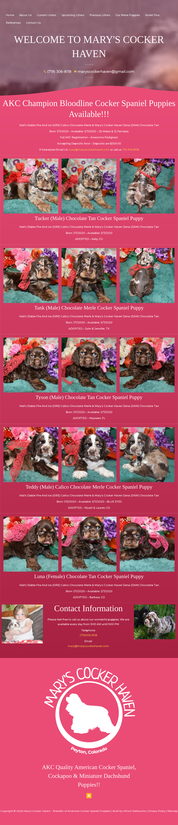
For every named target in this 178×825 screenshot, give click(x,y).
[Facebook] (89, 795)
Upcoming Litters (72, 15)
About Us (25, 15)
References (13, 22)
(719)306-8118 (88, 635)
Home (10, 15)
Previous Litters (100, 15)
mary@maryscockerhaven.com (88, 149)
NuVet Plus (152, 15)
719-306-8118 (130, 149)
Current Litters (46, 15)
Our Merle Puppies (127, 15)
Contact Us (33, 22)
